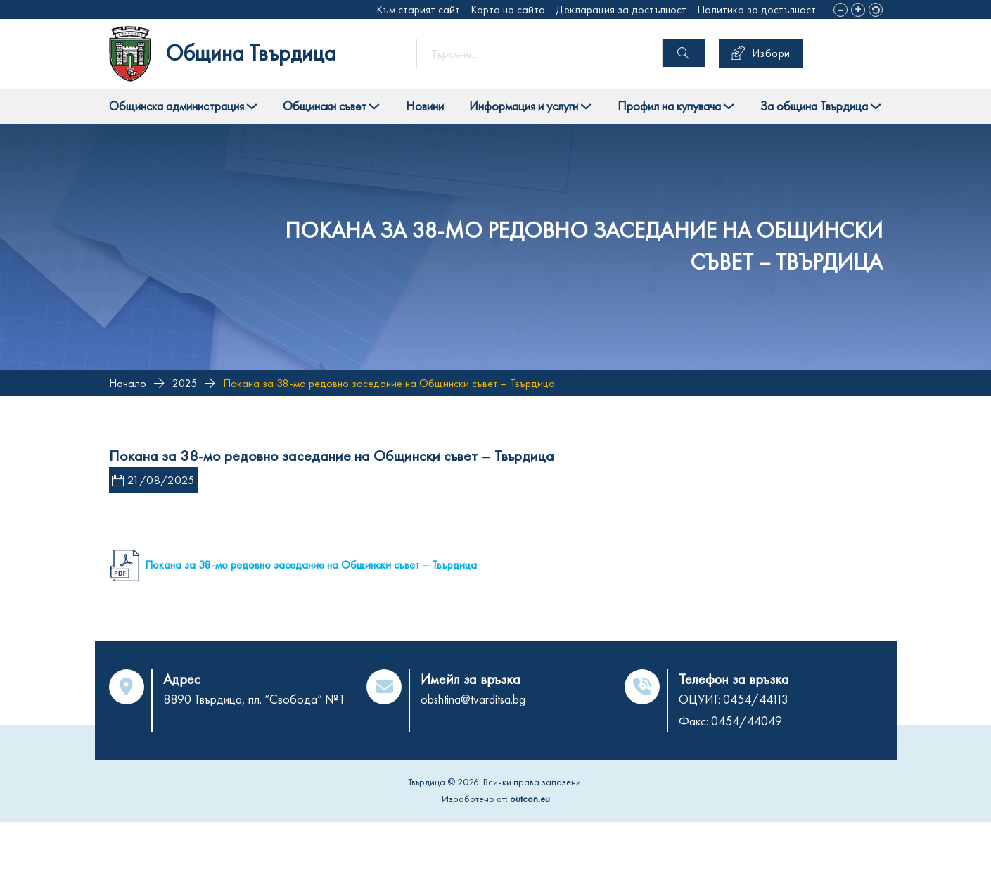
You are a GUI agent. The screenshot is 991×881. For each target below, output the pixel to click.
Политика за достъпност (756, 9)
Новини (425, 106)
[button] (840, 10)
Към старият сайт (418, 9)
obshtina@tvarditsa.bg (473, 699)
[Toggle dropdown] (251, 106)
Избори (761, 53)
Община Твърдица (250, 53)
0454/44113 (755, 699)
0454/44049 (746, 721)
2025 (184, 383)
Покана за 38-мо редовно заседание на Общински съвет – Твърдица (311, 564)
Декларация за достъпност (621, 9)
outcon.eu (530, 798)
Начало (127, 383)
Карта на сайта (508, 9)
